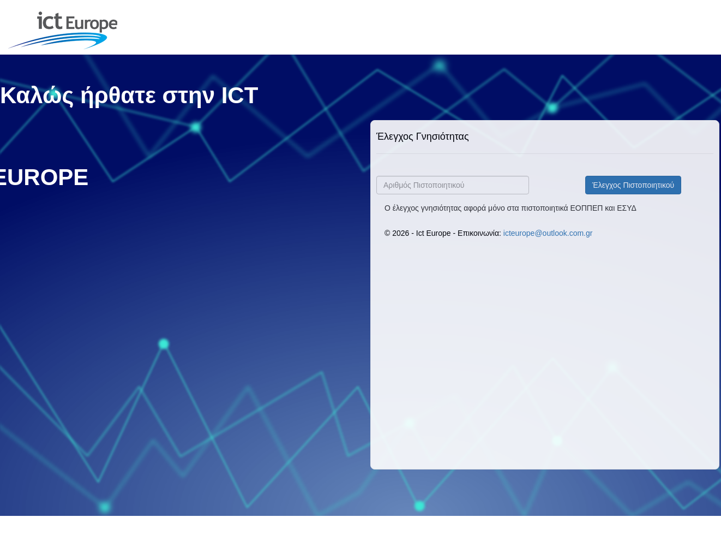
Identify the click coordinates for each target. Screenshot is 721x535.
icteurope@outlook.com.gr (548, 233)
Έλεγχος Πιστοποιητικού (633, 185)
